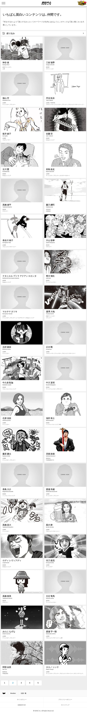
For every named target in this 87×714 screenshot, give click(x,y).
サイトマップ (65, 705)
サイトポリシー (22, 699)
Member (13, 693)
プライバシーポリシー (65, 699)
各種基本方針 (22, 705)
